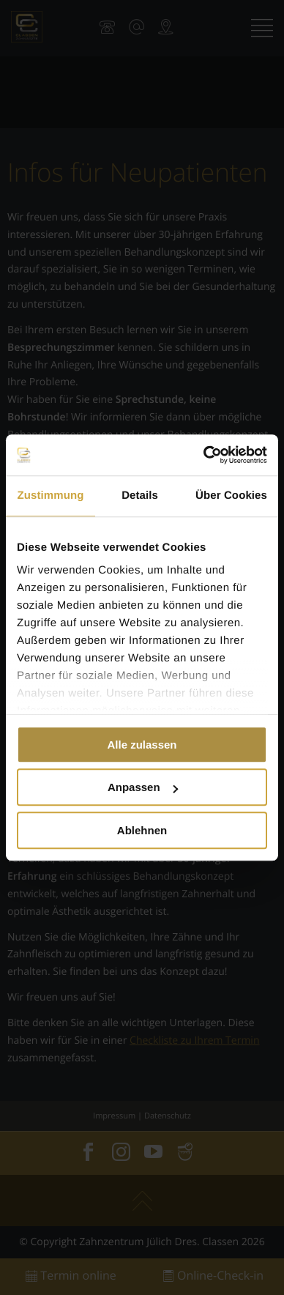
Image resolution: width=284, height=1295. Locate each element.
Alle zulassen (141, 744)
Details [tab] (140, 495)
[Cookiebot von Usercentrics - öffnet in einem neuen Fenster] (204, 454)
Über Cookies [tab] (231, 495)
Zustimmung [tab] (51, 495)
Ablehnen (142, 830)
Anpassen (143, 787)
